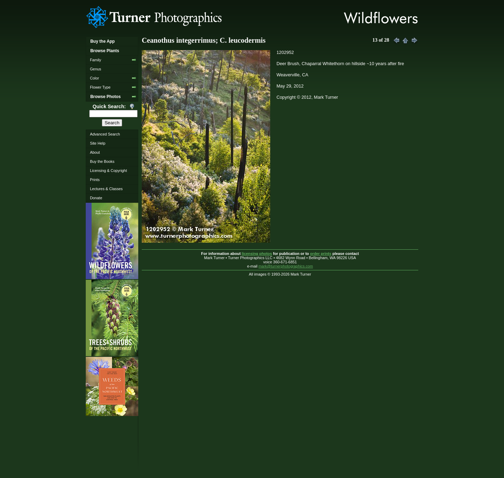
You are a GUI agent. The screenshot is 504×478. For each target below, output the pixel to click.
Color (94, 78)
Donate (96, 198)
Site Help (97, 143)
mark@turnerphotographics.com (286, 266)
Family (95, 60)
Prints (95, 180)
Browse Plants (104, 50)
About (95, 152)
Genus (95, 69)
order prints (320, 253)
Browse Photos (105, 96)
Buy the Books (102, 161)
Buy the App (102, 41)
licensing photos (257, 253)
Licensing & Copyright (108, 170)
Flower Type (100, 87)
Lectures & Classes (106, 189)
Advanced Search (105, 134)
